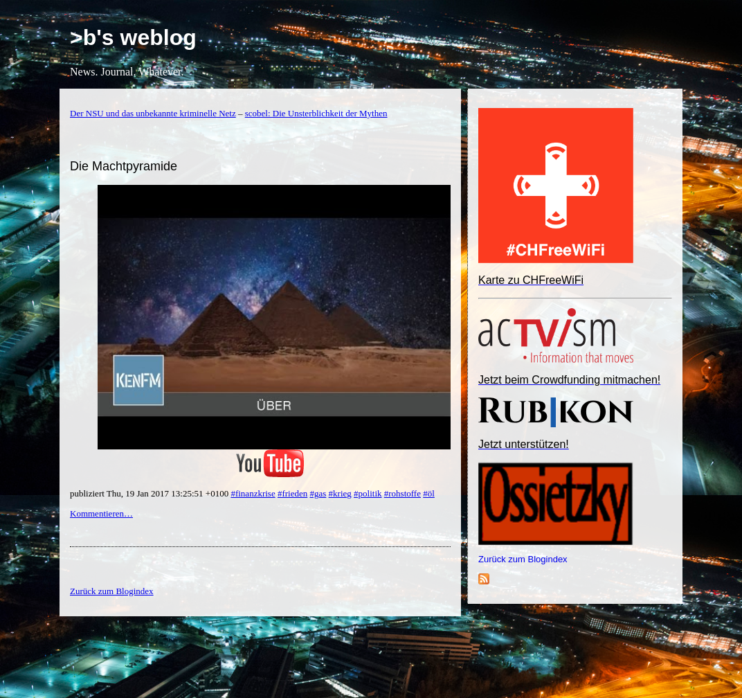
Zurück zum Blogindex (523, 559)
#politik (367, 493)
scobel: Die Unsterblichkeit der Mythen (316, 113)
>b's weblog (133, 37)
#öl (429, 493)
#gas (318, 493)
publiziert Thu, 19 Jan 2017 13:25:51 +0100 (150, 493)
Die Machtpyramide (123, 166)
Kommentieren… (101, 513)
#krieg (340, 493)
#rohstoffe (402, 493)
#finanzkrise (252, 493)
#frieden (292, 493)
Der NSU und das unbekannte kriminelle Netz (153, 113)
